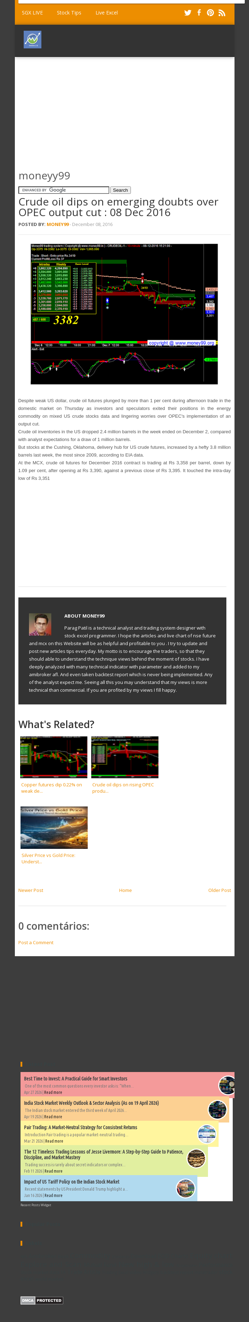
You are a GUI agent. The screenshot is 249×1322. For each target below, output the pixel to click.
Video (135, 1272)
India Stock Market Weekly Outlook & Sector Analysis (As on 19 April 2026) (91, 1103)
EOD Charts (173, 1256)
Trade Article (83, 1272)
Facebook (199, 12)
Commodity (90, 1255)
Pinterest (210, 12)
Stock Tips (69, 12)
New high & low (146, 1264)
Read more (53, 1092)
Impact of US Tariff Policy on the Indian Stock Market (71, 1182)
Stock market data (40, 1272)
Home (125, 890)
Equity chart (211, 1255)
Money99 (58, 224)
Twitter (187, 12)
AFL (24, 1256)
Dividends (120, 1256)
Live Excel (106, 12)
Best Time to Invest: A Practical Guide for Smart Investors (75, 1079)
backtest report (177, 1272)
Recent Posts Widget (36, 1205)
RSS (221, 12)
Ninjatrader (186, 1265)
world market (49, 1279)
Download (143, 1256)
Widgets (151, 1272)
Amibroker (43, 1256)
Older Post (219, 890)
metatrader (206, 1272)
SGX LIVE (32, 12)
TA (63, 1272)
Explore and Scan (51, 1264)
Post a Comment (35, 942)
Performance (216, 1265)
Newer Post (30, 890)
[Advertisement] (133, 109)
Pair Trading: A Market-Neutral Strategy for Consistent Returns (80, 1127)
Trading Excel (115, 1272)
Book (63, 1256)
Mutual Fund (100, 1265)
